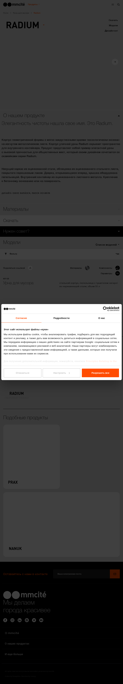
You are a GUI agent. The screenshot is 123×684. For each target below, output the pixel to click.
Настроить (61, 372)
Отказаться (22, 372)
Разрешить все (100, 372)
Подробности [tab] (61, 318)
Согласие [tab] (21, 318)
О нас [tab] (101, 318)
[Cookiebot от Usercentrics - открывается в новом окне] (105, 308)
